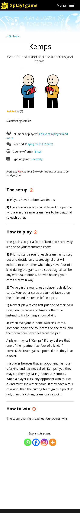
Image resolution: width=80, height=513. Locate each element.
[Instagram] (44, 442)
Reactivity (36, 159)
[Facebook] (36, 442)
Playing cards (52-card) (39, 144)
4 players (44, 134)
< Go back (12, 36)
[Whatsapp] (27, 442)
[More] (52, 442)
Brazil (38, 151)
